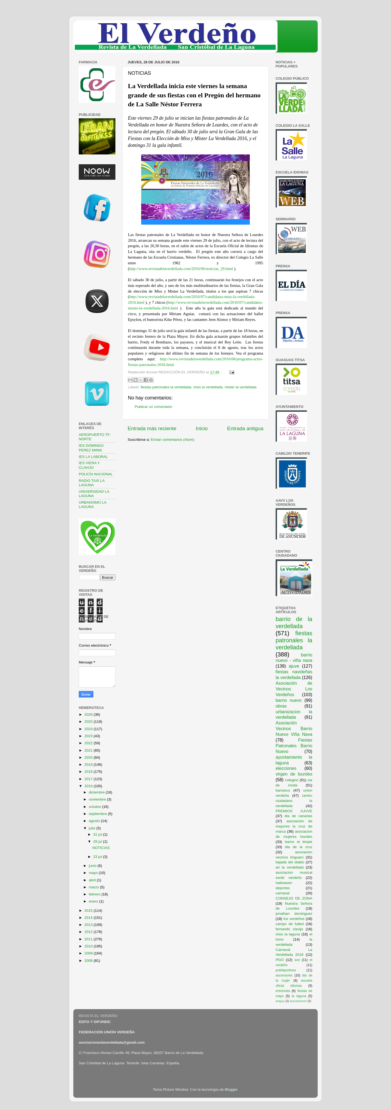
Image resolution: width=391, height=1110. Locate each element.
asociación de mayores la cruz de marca (294, 826)
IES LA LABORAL (93, 457)
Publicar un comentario (153, 407)
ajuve (294, 665)
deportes (283, 888)
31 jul (98, 834)
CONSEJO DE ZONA (294, 898)
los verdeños (294, 919)
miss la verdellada (208, 387)
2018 (89, 772)
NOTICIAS (101, 848)
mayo (94, 873)
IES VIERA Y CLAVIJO (89, 465)
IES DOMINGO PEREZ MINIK (91, 448)
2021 (89, 750)
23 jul (98, 857)
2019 (89, 764)
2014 (89, 918)
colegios (291, 780)
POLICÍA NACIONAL (96, 474)
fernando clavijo (289, 929)
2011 (89, 939)
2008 (89, 961)
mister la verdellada (241, 387)
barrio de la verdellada (294, 623)
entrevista (283, 991)
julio (92, 828)
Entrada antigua (245, 428)
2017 (89, 779)
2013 (89, 925)
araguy (280, 1001)
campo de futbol (290, 924)
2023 (89, 736)
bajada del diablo (290, 862)
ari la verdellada (290, 867)
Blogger (231, 1089)
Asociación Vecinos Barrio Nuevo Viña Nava (294, 728)
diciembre (97, 792)
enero (94, 901)
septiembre (98, 814)
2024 (89, 729)
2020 (89, 757)
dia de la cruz (299, 847)
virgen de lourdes (294, 773)
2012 (89, 932)
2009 (89, 953)
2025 (89, 722)
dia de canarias (298, 816)
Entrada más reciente (152, 428)
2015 (89, 911)
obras (281, 705)
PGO (280, 960)
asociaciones (298, 1001)
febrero (95, 894)
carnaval (282, 893)
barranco (283, 790)
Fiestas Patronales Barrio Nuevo (294, 745)
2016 (89, 786)
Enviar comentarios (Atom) (172, 440)
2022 (89, 743)
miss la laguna (288, 934)
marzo (94, 887)
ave (297, 960)
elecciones (286, 768)
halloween (284, 883)
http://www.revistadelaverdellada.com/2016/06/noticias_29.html (181, 268)
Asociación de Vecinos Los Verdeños (294, 689)
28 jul (98, 841)
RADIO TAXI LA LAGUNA (92, 483)
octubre (95, 807)
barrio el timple (298, 842)
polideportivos (286, 970)
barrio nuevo (289, 700)
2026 (89, 714)
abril (93, 880)
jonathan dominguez (294, 913)
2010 (89, 946)
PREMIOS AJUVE (294, 811)
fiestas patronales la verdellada (166, 387)
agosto (95, 821)
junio (93, 866)
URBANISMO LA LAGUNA (92, 504)
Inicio (202, 428)
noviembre (98, 799)
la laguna (299, 996)
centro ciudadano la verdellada (294, 800)
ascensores (284, 975)
